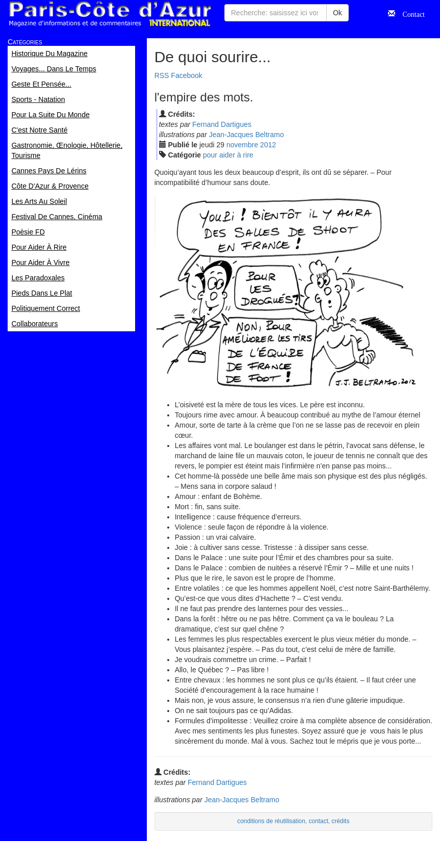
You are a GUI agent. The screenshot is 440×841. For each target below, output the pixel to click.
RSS (161, 75)
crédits (340, 821)
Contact (410, 13)
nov (242, 145)
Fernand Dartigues (221, 124)
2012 (268, 145)
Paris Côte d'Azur (110, 14)
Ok (337, 13)
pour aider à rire (228, 155)
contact (318, 821)
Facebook (186, 75)
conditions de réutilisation (271, 821)
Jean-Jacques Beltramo (246, 134)
